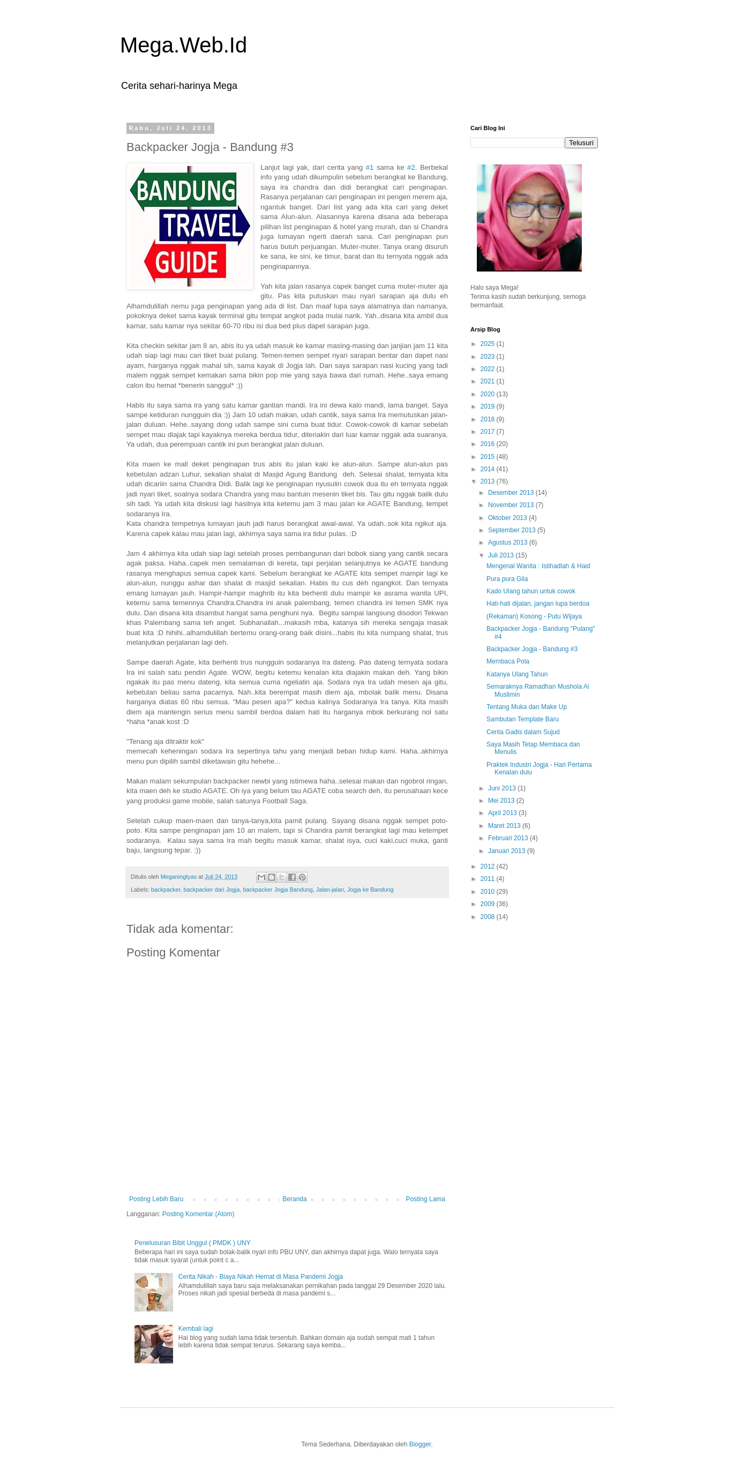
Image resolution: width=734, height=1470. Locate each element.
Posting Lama (425, 1199)
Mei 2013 (502, 800)
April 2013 (503, 813)
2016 (489, 444)
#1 (370, 167)
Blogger (420, 1444)
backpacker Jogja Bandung (277, 889)
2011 (489, 879)
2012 (489, 866)
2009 (489, 904)
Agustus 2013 (508, 542)
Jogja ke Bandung (370, 889)
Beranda (294, 1199)
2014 (489, 469)
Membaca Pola (507, 661)
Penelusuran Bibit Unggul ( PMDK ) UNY (192, 1243)
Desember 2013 (512, 492)
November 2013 (512, 505)
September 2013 (512, 530)
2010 (489, 891)
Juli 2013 (501, 555)
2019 (489, 406)
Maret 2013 (505, 826)
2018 (489, 419)
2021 (489, 381)
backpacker (166, 889)
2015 (489, 457)
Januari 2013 (507, 851)
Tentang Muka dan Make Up (526, 707)
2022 (489, 369)
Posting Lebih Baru (156, 1199)
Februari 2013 (509, 838)
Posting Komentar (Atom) (198, 1214)
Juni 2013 (503, 788)
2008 (489, 917)
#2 (411, 167)
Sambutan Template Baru (522, 719)
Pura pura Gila (507, 579)
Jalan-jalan (330, 889)
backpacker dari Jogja (211, 889)
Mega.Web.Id (183, 45)
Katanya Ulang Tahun (517, 674)
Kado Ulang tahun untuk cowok (530, 591)
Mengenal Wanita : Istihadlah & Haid (538, 566)
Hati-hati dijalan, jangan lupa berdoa (537, 603)
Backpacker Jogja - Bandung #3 (532, 649)
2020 (489, 394)
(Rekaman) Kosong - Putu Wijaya (534, 616)
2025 (489, 344)
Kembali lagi (195, 1328)
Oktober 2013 (508, 518)
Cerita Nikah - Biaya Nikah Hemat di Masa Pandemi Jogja (260, 1276)
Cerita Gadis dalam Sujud (523, 732)
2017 (489, 431)
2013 (489, 481)
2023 (489, 356)
